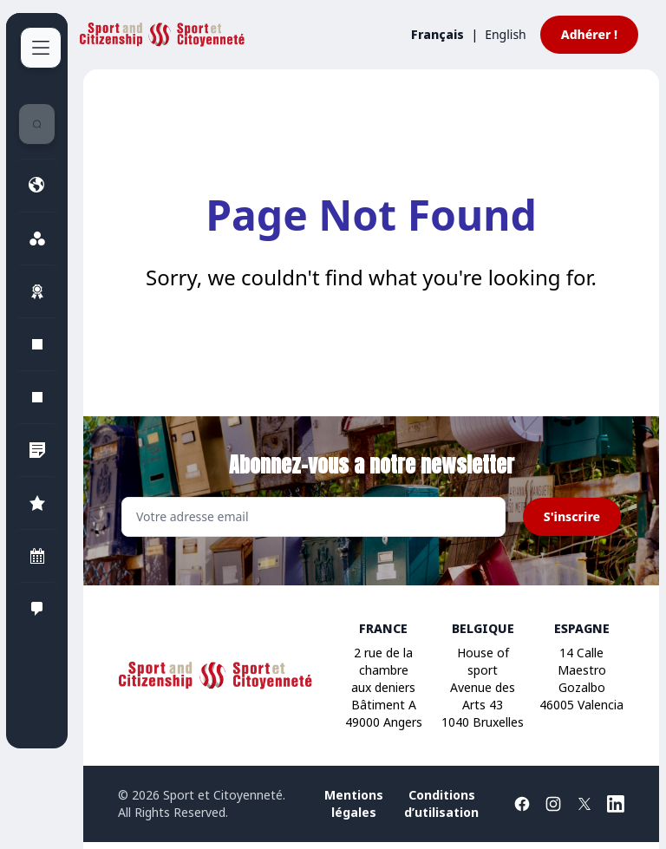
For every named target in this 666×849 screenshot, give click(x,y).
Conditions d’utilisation (441, 803)
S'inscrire (572, 516)
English (505, 34)
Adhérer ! (589, 34)
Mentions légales (353, 803)
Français (437, 34)
